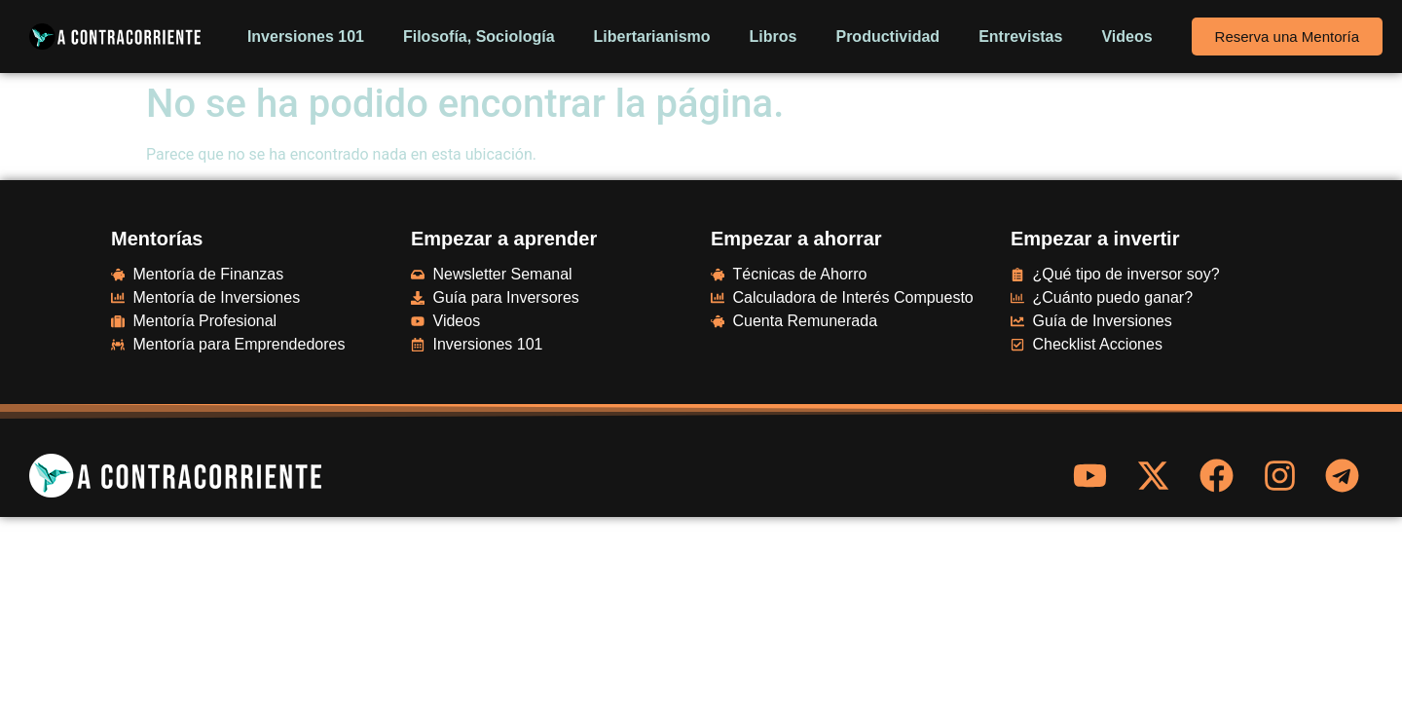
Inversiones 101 (305, 36)
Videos (1126, 36)
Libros (773, 36)
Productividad (887, 36)
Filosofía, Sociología (479, 36)
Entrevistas (1020, 36)
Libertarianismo (652, 36)
